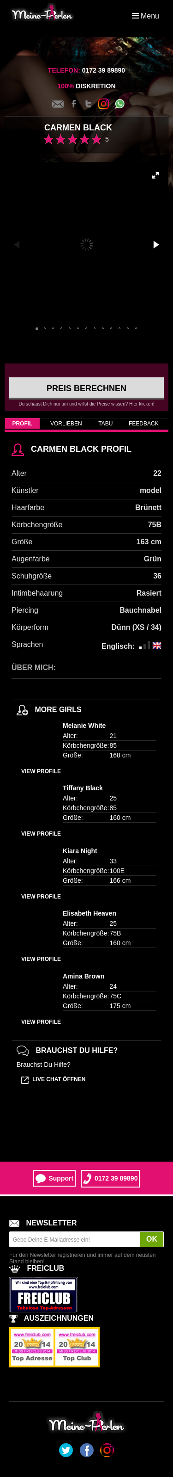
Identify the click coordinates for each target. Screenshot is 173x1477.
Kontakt (58, 104)
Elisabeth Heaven (89, 913)
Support (55, 1178)
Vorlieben (66, 423)
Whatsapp (119, 103)
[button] (155, 175)
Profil (22, 423)
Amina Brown (83, 976)
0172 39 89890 (110, 1178)
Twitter (88, 104)
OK (151, 1239)
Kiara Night (80, 851)
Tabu (105, 423)
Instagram (103, 103)
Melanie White (84, 725)
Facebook (73, 104)
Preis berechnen (86, 388)
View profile (41, 771)
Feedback (144, 423)
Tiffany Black (83, 788)
